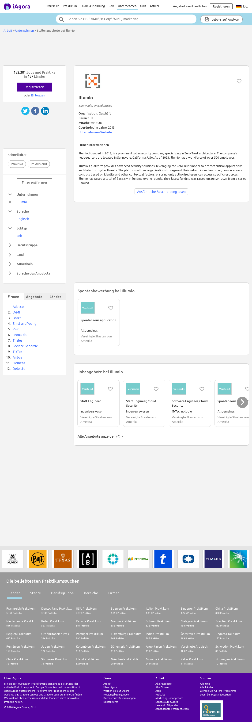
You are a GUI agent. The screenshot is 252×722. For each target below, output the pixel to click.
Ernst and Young (24, 323)
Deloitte (19, 369)
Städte (35, 593)
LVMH (17, 312)
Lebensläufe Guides (166, 701)
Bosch (17, 318)
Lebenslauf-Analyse (221, 19)
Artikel (154, 6)
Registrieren (34, 87)
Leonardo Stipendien (167, 705)
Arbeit (8, 30)
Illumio (22, 202)
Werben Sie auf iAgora (116, 690)
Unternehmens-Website (95, 132)
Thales (17, 340)
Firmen (114, 593)
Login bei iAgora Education (215, 694)
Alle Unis (205, 683)
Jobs (158, 690)
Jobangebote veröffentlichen (172, 708)
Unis (143, 6)
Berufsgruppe (62, 593)
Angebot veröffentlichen (190, 6)
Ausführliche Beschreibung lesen (161, 192)
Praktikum (70, 6)
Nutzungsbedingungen (116, 694)
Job (111, 6)
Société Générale (25, 346)
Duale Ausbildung (93, 6)
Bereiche (91, 593)
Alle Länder (206, 687)
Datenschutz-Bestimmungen (119, 697)
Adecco (18, 307)
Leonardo (19, 335)
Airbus (17, 357)
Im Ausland (39, 164)
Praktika (17, 164)
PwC (16, 329)
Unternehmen (127, 6)
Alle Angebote (163, 683)
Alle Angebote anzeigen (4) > (100, 436)
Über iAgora (110, 687)
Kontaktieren (110, 701)
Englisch (23, 219)
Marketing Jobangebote (169, 697)
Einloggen (38, 95)
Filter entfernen (34, 183)
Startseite (52, 6)
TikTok (17, 352)
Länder (14, 593)
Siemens (19, 363)
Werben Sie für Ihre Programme (218, 690)
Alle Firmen (162, 687)
